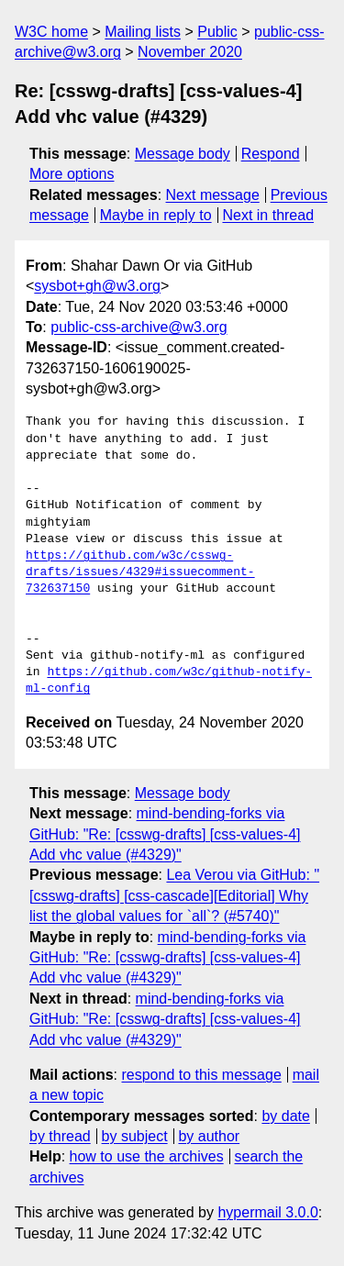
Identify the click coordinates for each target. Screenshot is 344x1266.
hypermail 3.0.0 (267, 1212)
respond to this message (201, 1075)
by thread (60, 1136)
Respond (270, 153)
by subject (135, 1136)
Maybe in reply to (156, 215)
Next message (213, 195)
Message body (182, 153)
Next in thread (268, 215)
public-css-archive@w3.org (138, 327)
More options (72, 174)
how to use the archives (147, 1156)
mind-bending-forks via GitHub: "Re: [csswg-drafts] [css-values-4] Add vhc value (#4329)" (165, 833)
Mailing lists (143, 31)
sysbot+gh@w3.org (97, 286)
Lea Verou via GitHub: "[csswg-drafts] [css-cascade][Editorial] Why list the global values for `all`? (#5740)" (174, 895)
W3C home (51, 31)
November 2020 (190, 52)
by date (285, 1116)
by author (208, 1136)
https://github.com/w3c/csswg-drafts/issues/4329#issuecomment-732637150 (140, 572)
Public (217, 31)
